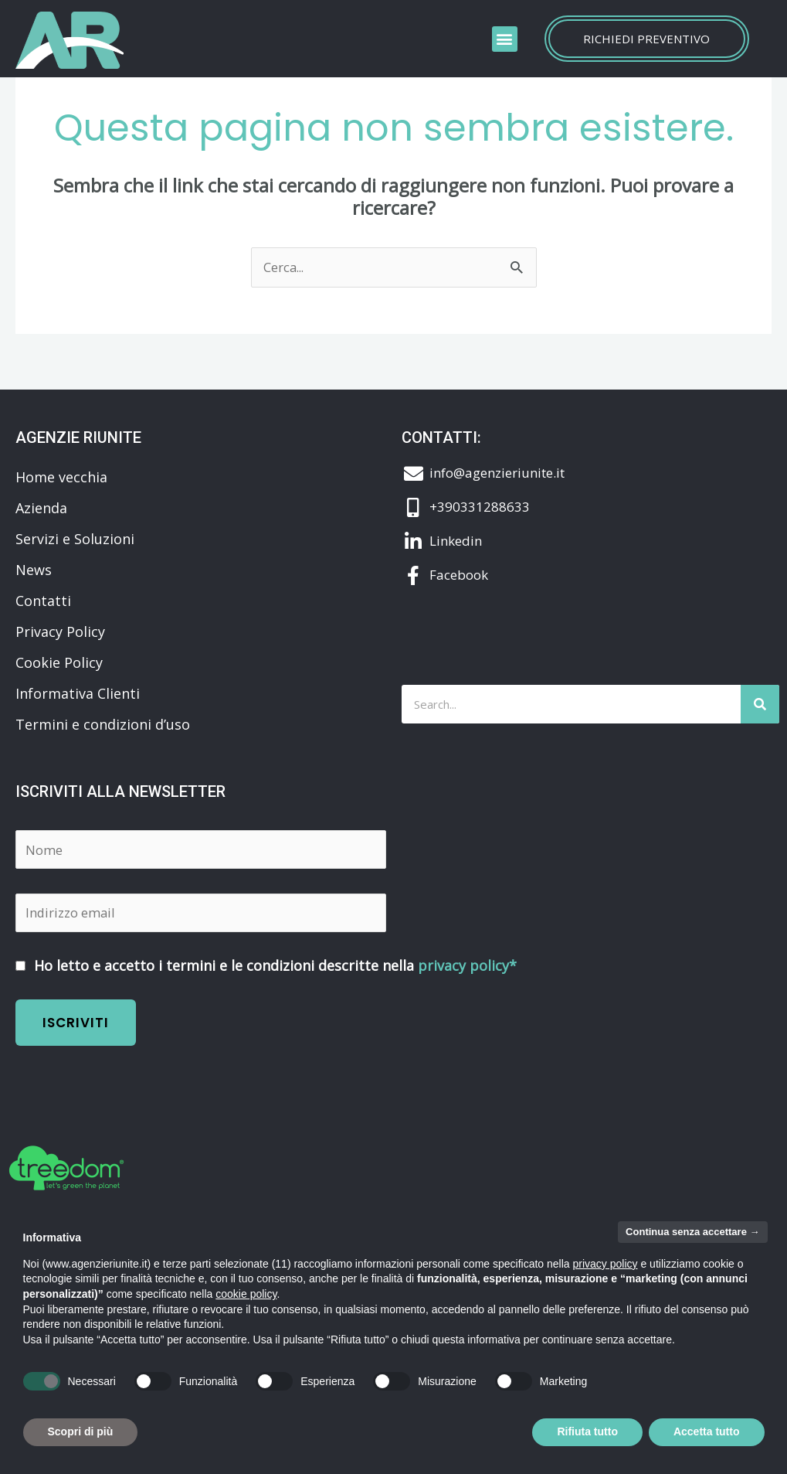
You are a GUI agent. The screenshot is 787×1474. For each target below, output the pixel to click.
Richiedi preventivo (646, 38)
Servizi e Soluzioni (74, 538)
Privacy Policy (60, 631)
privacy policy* (467, 962)
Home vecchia (61, 477)
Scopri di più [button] (81, 1431)
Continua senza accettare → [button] (692, 1231)
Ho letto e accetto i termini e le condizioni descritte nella (266, 962)
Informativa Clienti (77, 693)
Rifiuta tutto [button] (587, 1431)
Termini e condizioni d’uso (102, 724)
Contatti (43, 600)
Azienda (41, 508)
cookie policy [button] (245, 1294)
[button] (504, 39)
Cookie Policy (59, 662)
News (33, 569)
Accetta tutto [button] (706, 1431)
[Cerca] (760, 704)
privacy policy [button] (605, 1264)
